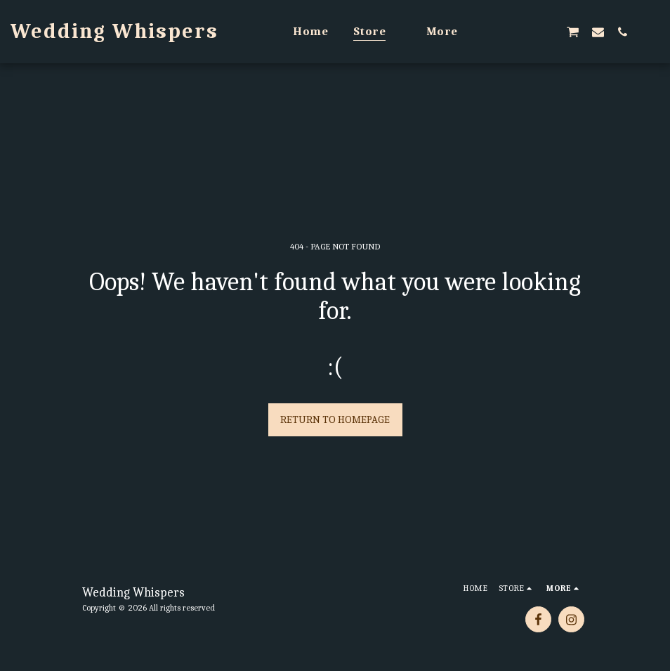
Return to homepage (335, 419)
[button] (498, 31)
